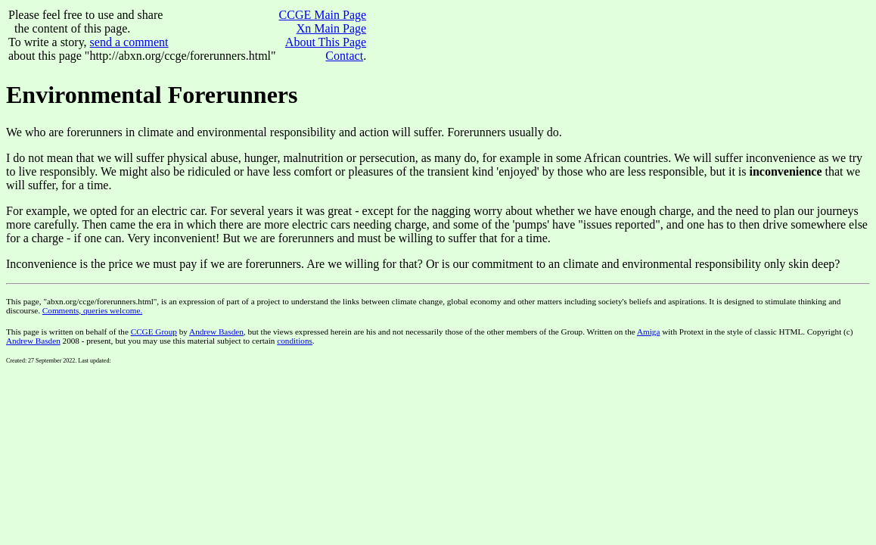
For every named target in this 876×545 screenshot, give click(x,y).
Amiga (648, 331)
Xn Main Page (331, 28)
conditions (294, 340)
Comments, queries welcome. (92, 310)
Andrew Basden (216, 331)
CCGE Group (154, 331)
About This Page (325, 42)
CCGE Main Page (323, 14)
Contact (344, 55)
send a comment (129, 42)
